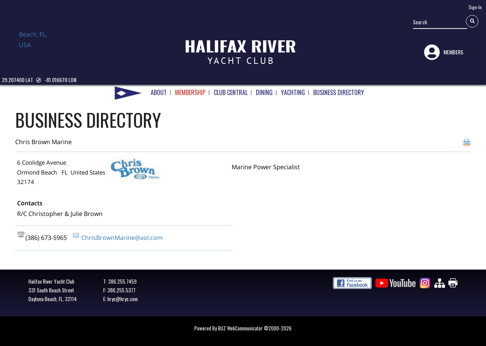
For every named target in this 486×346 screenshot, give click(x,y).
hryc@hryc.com (122, 299)
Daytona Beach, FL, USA (38, 46)
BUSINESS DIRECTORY (338, 89)
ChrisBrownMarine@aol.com (122, 237)
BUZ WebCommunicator (240, 328)
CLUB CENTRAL (231, 89)
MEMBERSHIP (190, 89)
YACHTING (293, 89)
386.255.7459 (122, 281)
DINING (264, 89)
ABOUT (159, 89)
